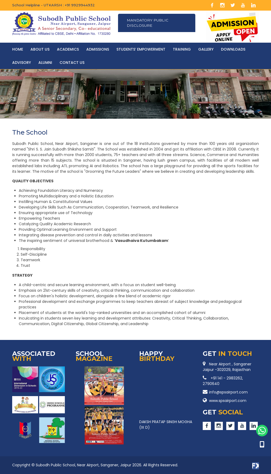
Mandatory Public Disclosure (148, 23)
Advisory (21, 62)
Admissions (97, 49)
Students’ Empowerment (140, 49)
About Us (39, 49)
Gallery (206, 49)
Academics (68, 49)
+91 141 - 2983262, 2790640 (223, 380)
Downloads (233, 49)
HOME (17, 49)
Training (182, 49)
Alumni (45, 62)
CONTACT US (72, 62)
